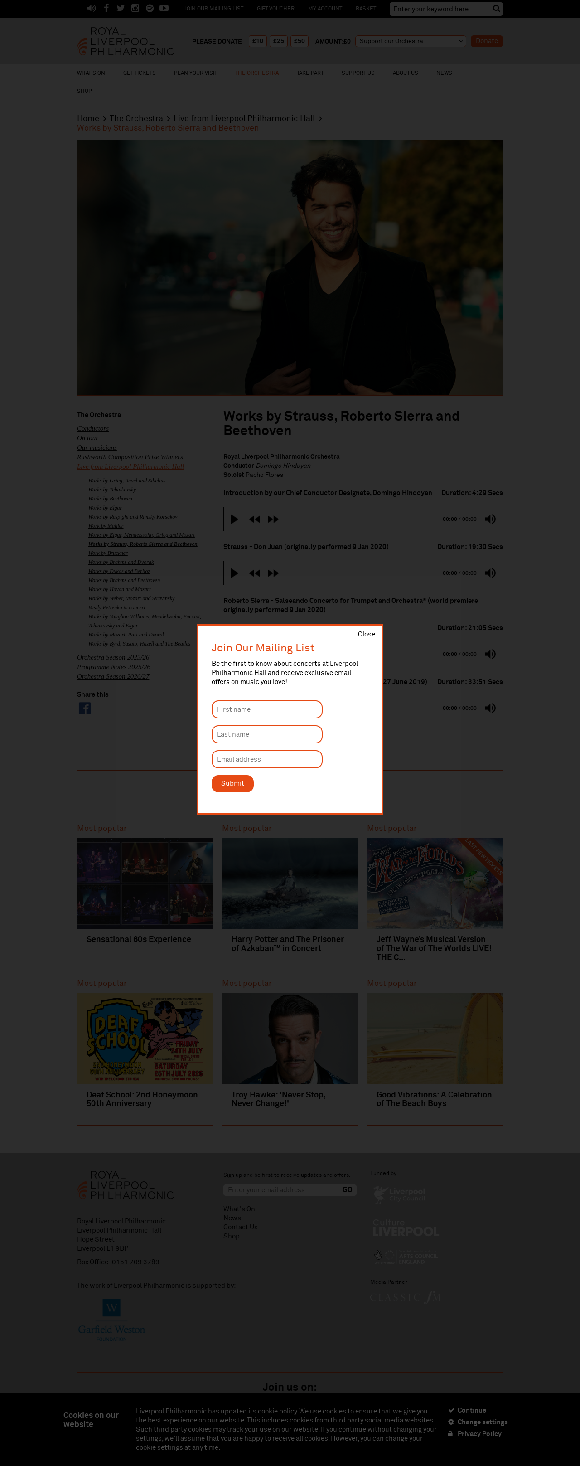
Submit (232, 783)
